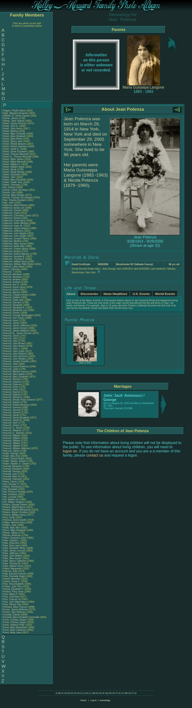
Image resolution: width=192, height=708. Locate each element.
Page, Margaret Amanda (15, 113)
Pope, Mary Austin (12, 558)
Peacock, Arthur (11, 289)
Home (83, 700)
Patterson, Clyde (11, 213)
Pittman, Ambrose (12, 535)
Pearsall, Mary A (11, 476)
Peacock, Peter (11, 387)
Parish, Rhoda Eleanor (14, 144)
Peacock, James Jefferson (16, 325)
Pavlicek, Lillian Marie (14, 266)
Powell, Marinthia (12, 579)
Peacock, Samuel (12, 407)
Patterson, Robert (12, 251)
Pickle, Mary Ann (11, 527)
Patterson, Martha (12, 241)
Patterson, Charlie (12, 210)
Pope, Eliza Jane (11, 545)
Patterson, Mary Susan (14, 243)
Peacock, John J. (11, 348)
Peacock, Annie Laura (14, 287)
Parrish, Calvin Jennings (15, 190)
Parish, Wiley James (13, 159)
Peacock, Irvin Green (13, 318)
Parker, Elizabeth (12, 174)
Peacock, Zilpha (11, 451)
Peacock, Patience (13, 382)
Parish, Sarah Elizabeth (15, 151)
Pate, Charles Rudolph (14, 200)
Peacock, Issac (11, 320)
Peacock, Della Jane (13, 300)
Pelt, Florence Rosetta (14, 492)
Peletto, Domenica (12, 486)
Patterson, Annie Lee (13, 208)
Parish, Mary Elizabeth (14, 136)
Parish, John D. (10, 126)
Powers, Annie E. (11, 581)
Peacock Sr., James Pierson (17, 333)
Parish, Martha (10, 131)
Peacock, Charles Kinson (16, 295)
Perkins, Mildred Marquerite (17, 509)
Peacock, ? (9, 272)
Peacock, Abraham (13, 274)
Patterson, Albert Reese (15, 205)
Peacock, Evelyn (11, 312)
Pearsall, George (12, 471)
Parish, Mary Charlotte (14, 133)
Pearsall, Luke (10, 474)
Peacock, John (10, 338)
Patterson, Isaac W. (13, 225)
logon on (70, 451)
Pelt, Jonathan (10, 494)
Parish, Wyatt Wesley (14, 172)
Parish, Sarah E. (11, 149)
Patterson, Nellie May (14, 246)
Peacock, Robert (11, 402)
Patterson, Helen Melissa (15, 223)
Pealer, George (11, 453)
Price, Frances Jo (12, 599)
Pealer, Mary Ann (11, 456)
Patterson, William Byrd (15, 261)
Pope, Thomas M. (12, 563)
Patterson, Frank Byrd (14, 220)
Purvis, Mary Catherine (14, 630)
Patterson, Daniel (12, 218)
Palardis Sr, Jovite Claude (16, 115)
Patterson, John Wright (14, 233)
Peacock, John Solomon (15, 356)
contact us (94, 455)
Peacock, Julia (10, 364)
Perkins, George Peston (15, 504)
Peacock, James (11, 323)
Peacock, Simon (11, 425)
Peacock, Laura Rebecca (16, 366)
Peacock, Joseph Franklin (16, 361)
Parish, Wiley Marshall (14, 161)
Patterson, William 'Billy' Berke (18, 264)
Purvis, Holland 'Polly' (14, 625)
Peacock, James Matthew (16, 330)
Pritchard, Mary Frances (15, 607)
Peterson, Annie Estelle (14, 520)
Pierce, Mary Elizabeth (14, 530)
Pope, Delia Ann (11, 543)
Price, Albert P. (10, 594)
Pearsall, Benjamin (13, 466)
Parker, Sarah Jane (13, 182)
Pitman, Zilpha (10, 532)
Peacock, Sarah (11, 415)
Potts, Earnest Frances (14, 573)
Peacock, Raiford (12, 394)
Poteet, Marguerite (12, 568)
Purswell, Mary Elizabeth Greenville (21, 617)
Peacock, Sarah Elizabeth (16, 417)
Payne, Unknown (12, 269)
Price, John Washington (15, 602)
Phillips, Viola (10, 525)
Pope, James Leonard (14, 550)
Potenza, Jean (10, 571)
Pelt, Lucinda (10, 497)
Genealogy (105, 700)
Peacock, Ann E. (11, 284)
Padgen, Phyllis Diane (14, 110)
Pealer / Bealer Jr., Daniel (16, 463)
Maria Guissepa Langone (143, 87)
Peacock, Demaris (12, 302)
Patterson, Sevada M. (14, 256)
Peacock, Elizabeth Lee (15, 310)
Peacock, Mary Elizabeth (15, 376)
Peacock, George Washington (18, 315)
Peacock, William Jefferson (16, 448)
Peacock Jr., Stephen (14, 433)
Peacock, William (12, 435)
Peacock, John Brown (14, 343)
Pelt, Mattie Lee (11, 499)
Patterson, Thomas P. (14, 259)
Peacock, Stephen (12, 430)
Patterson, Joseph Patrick (16, 238)
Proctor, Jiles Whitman (14, 612)
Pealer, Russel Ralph (13, 458)
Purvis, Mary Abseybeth (15, 627)
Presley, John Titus (12, 586)
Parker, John (9, 177)
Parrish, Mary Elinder (13, 195)
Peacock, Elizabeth (13, 305)
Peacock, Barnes (12, 292)
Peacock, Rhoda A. (12, 397)
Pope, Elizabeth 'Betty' (14, 548)
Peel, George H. (11, 484)
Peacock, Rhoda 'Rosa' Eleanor (19, 399)
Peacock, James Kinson (15, 328)
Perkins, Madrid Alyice (14, 507)
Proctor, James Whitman (15, 609)
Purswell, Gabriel (12, 614)
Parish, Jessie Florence (15, 123)
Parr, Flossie (9, 187)
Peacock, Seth (10, 422)
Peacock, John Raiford (14, 353)
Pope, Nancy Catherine (14, 561)
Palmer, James (11, 118)
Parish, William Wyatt (13, 167)
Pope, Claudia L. (11, 540)
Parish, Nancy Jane (13, 141)
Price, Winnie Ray (12, 604)
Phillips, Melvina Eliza (14, 522)
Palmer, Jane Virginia (13, 121)
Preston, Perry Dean (13, 591)
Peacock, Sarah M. (12, 420)
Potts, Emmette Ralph (14, 576)
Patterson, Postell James (15, 248)
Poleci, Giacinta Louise (14, 538)
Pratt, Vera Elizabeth (13, 584)
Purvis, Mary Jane (12, 632)
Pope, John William (13, 555)
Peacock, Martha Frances (16, 371)
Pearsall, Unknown (13, 479)
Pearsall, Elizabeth (13, 469)
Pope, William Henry (13, 566)
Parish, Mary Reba (12, 138)
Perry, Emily (9, 517)
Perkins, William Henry (14, 515)
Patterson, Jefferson (13, 231)
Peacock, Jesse (11, 335)
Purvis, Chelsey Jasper (14, 619)
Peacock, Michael (12, 379)
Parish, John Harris (12, 128)
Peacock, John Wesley (14, 358)
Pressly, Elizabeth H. (13, 589)
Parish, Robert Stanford (15, 146)
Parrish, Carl (9, 192)
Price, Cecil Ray (11, 596)
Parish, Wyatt (10, 169)
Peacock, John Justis (13, 351)
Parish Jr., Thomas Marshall (17, 156)
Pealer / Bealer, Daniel (14, 461)
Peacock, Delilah (11, 297)
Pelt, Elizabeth (10, 489)
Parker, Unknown (12, 185)
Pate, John (8, 202)
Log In (93, 700)
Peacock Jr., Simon (13, 428)
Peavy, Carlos (10, 481)
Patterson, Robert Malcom (16, 254)
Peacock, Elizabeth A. (14, 307)
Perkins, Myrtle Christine (15, 512)
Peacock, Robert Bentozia (16, 405)
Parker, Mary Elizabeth (14, 179)
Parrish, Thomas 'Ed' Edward (18, 197)
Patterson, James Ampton (16, 228)
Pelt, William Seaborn (14, 502)
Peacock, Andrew (12, 279)
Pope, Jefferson (11, 553)
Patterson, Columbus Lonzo (17, 215)
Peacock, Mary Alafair (14, 374)
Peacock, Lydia (11, 369)
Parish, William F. (11, 164)
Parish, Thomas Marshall (15, 154)
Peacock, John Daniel (14, 346)
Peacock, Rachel (12, 392)
